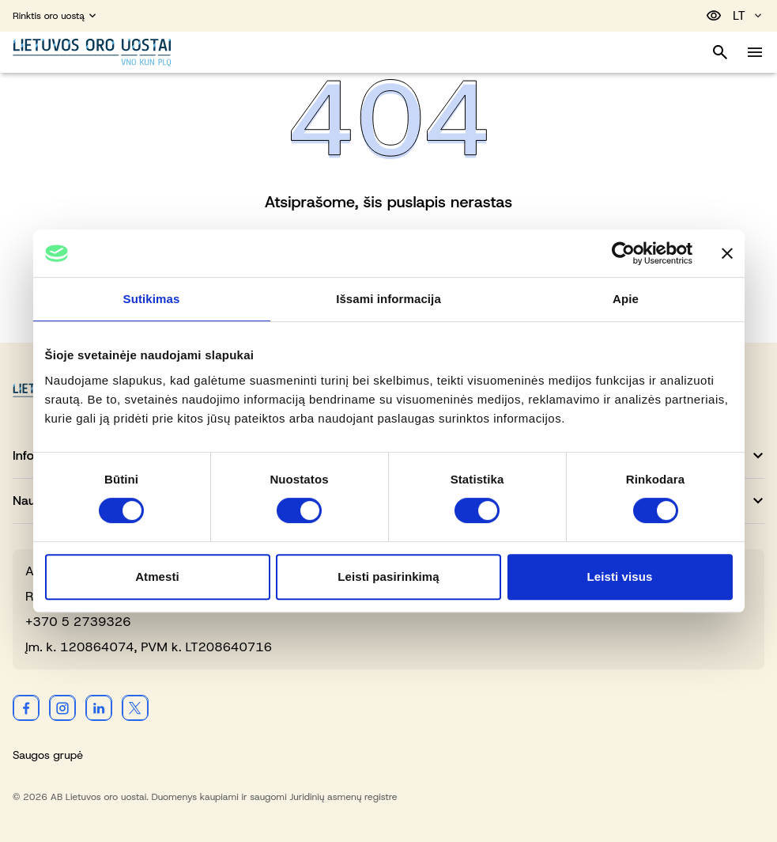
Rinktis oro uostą (56, 15)
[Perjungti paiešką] (720, 52)
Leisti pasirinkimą (388, 576)
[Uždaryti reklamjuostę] (727, 253)
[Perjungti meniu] (754, 52)
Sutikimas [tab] (151, 298)
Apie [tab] (626, 298)
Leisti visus (620, 576)
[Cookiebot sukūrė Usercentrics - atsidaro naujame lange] (623, 253)
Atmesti (157, 576)
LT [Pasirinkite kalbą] (748, 15)
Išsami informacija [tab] (388, 298)
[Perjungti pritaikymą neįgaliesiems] (714, 16)
